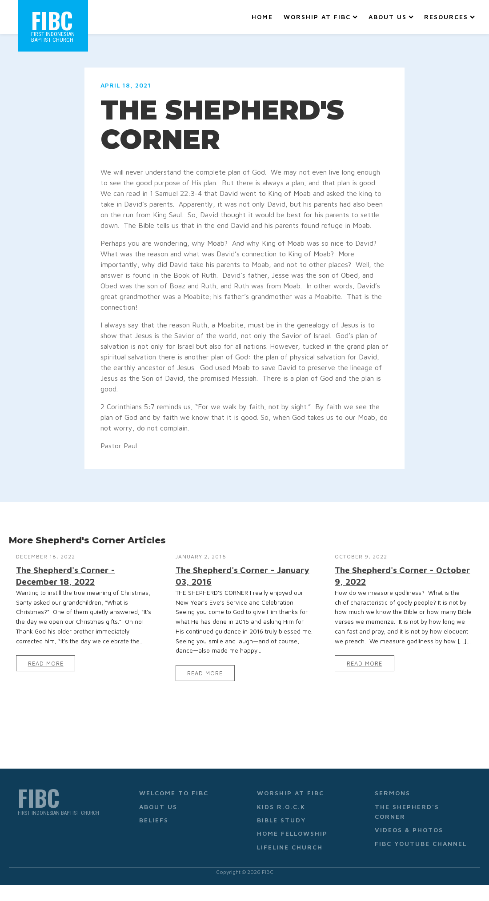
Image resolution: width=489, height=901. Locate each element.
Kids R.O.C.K (281, 806)
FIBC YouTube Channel (421, 843)
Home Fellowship (292, 833)
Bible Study (281, 820)
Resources (449, 16)
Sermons (392, 793)
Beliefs (153, 820)
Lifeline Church (290, 847)
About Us (391, 16)
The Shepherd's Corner (407, 811)
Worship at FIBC (320, 16)
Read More (46, 663)
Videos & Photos (409, 829)
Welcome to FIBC (173, 793)
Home (262, 16)
